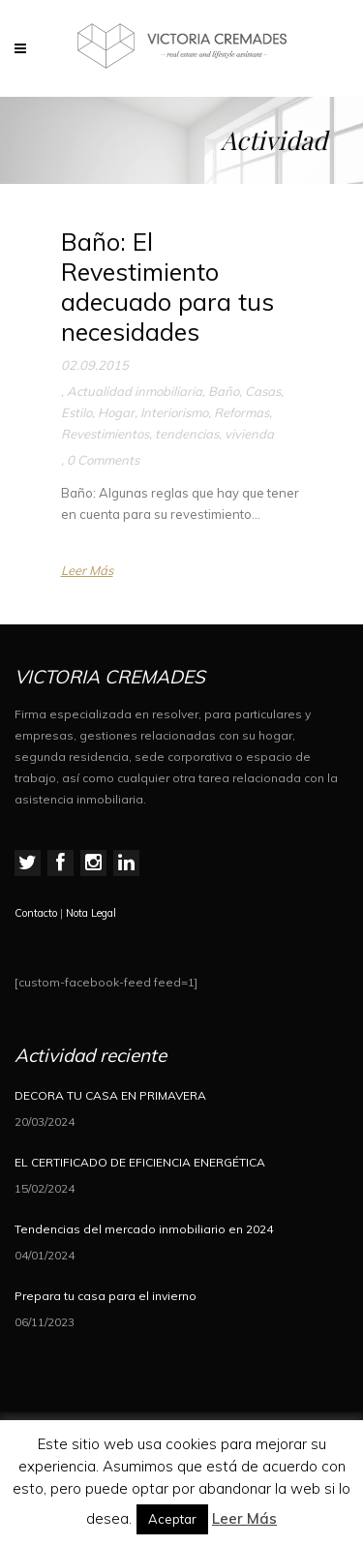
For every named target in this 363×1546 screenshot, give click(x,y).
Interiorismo (174, 412)
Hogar (116, 412)
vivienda (249, 433)
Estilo (76, 412)
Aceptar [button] (172, 1519)
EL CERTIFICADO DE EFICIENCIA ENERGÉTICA (140, 1162)
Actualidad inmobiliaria (134, 391)
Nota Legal (91, 913)
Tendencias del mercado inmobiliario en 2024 (144, 1229)
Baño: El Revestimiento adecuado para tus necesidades (167, 287)
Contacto (36, 913)
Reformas (241, 412)
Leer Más (87, 570)
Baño (223, 391)
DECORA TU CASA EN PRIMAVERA (110, 1095)
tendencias (187, 433)
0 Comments (103, 460)
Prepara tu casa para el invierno (106, 1295)
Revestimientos (105, 433)
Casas (263, 391)
